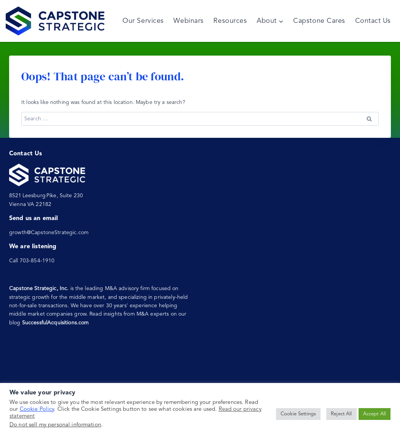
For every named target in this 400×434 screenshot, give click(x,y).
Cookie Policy (37, 409)
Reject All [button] (341, 414)
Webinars (188, 21)
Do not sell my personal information (55, 425)
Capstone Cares (319, 21)
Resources (230, 21)
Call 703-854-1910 (31, 260)
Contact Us (373, 21)
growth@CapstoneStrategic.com (49, 232)
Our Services (142, 21)
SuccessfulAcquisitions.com (55, 323)
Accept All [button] (374, 414)
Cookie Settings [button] (298, 414)
